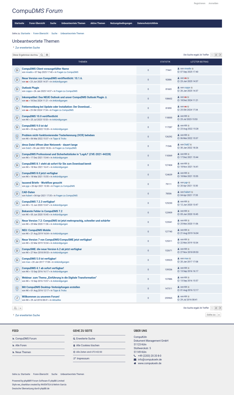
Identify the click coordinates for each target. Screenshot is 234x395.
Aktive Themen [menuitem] (98, 23)
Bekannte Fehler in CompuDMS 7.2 (42, 211)
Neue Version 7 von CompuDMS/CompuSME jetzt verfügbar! (57, 239)
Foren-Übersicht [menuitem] (37, 23)
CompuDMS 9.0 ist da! (35, 125)
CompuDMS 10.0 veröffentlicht (40, 116)
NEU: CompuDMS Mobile (36, 230)
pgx (27, 186)
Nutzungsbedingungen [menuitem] (121, 23)
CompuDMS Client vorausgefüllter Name (45, 68)
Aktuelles (56, 300)
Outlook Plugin (30, 87)
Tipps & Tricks (59, 138)
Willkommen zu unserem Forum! (41, 296)
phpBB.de (44, 388)
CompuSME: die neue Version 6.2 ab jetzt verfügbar (52, 249)
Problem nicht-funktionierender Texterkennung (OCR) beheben (58, 135)
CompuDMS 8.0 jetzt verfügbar (40, 173)
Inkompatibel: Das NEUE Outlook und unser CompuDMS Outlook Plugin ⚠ (64, 97)
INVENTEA (46, 384)
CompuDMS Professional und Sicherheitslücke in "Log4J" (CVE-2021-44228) (66, 154)
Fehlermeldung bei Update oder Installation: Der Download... (57, 106)
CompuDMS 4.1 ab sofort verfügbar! (43, 268)
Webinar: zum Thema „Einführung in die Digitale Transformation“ (59, 277)
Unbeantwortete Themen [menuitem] (73, 23)
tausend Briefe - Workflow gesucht (42, 182)
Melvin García (59, 384)
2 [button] (216, 55)
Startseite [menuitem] (19, 23)
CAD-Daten (28, 192)
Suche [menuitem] (53, 23)
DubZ (28, 148)
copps (29, 91)
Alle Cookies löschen (87, 345)
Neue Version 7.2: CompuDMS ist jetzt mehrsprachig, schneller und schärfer (66, 220)
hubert (29, 195)
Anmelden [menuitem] (213, 3)
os (27, 81)
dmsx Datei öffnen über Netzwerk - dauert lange (50, 144)
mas (28, 262)
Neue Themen (23, 352)
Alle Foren (21, 345)
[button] (220, 55)
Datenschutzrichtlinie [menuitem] (147, 23)
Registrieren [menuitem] (199, 3)
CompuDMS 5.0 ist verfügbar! (39, 258)
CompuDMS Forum (26, 338)
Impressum (83, 358)
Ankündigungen (59, 81)
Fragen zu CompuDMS (67, 72)
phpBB (27, 381)
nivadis (29, 72)
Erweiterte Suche (85, 338)
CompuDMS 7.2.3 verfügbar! (38, 201)
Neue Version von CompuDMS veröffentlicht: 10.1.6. (52, 78)
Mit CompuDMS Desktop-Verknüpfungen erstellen (51, 287)
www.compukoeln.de (149, 363)
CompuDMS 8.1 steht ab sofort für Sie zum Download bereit (56, 163)
